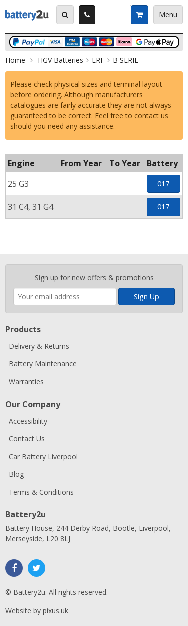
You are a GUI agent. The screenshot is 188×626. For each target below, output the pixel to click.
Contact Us (27, 438)
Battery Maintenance (43, 363)
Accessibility (28, 421)
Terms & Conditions (41, 492)
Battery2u (27, 15)
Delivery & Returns (39, 346)
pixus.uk (55, 610)
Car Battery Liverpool (43, 456)
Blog (16, 474)
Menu (168, 14)
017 (163, 183)
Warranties (26, 381)
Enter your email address (13, 259)
